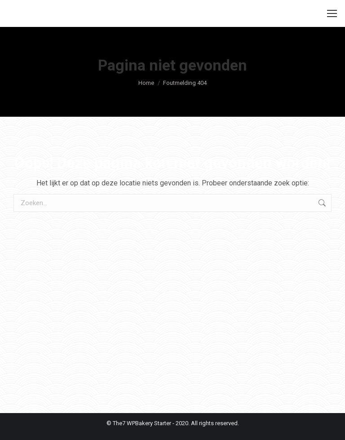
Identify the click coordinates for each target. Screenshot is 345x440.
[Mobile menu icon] (332, 13)
